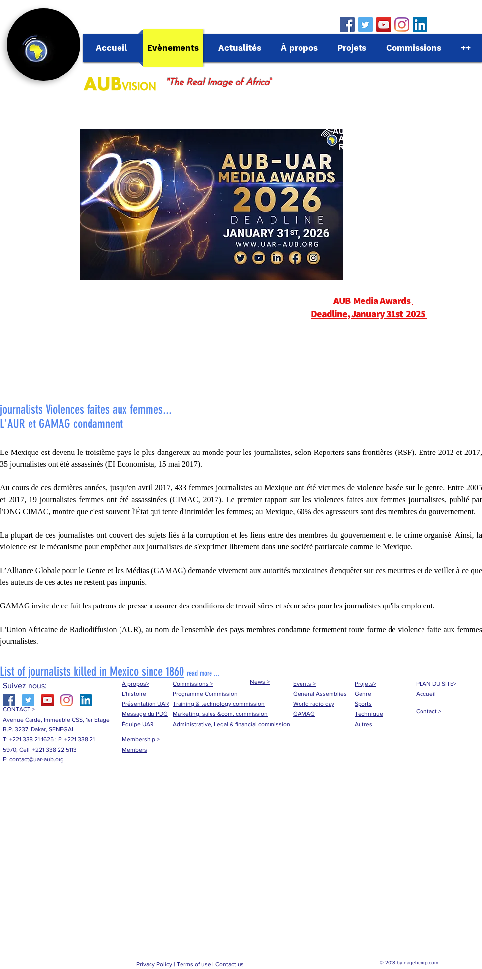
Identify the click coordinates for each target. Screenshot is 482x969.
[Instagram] (401, 24)
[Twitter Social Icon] (365, 24)
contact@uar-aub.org (36, 759)
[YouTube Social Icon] (383, 24)
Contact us (230, 964)
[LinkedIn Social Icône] (420, 24)
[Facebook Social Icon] (347, 24)
